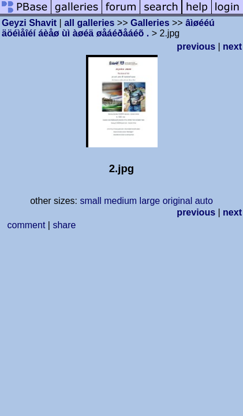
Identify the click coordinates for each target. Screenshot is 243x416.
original (178, 201)
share (64, 225)
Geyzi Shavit (29, 23)
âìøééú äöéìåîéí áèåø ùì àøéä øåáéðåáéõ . (108, 28)
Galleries (150, 23)
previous (196, 46)
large (150, 201)
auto (204, 201)
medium (120, 201)
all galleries (89, 23)
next (232, 46)
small (90, 201)
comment (27, 225)
